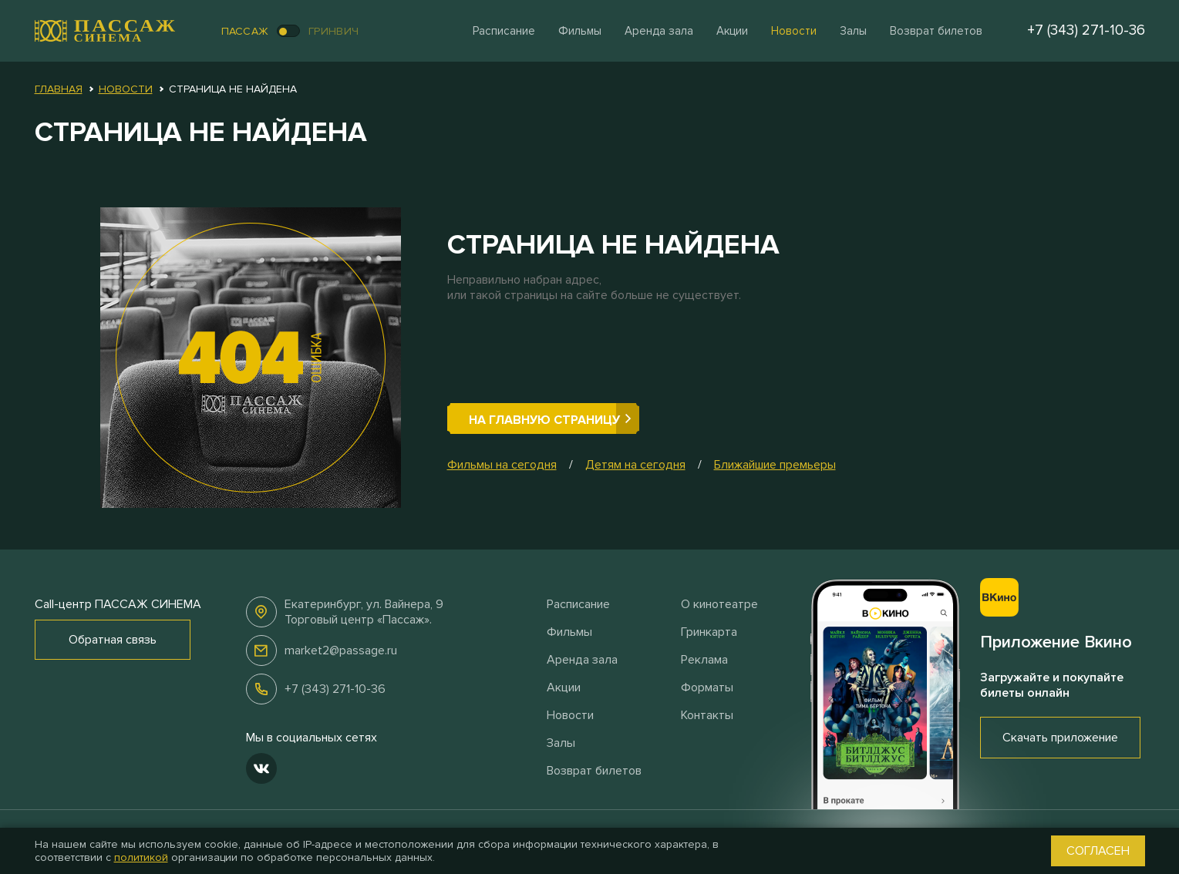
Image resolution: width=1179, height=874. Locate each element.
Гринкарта (709, 632)
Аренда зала (659, 31)
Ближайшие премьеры (775, 464)
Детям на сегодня (635, 464)
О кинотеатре (719, 604)
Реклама (704, 659)
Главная (59, 89)
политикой (141, 857)
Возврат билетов (936, 31)
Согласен (1098, 851)
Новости (794, 31)
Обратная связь (113, 639)
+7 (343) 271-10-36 (335, 689)
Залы (853, 31)
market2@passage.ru (341, 650)
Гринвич (333, 31)
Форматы (707, 687)
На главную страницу (544, 420)
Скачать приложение (1060, 737)
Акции (732, 31)
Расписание (504, 31)
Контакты (707, 715)
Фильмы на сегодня (502, 464)
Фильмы (579, 31)
